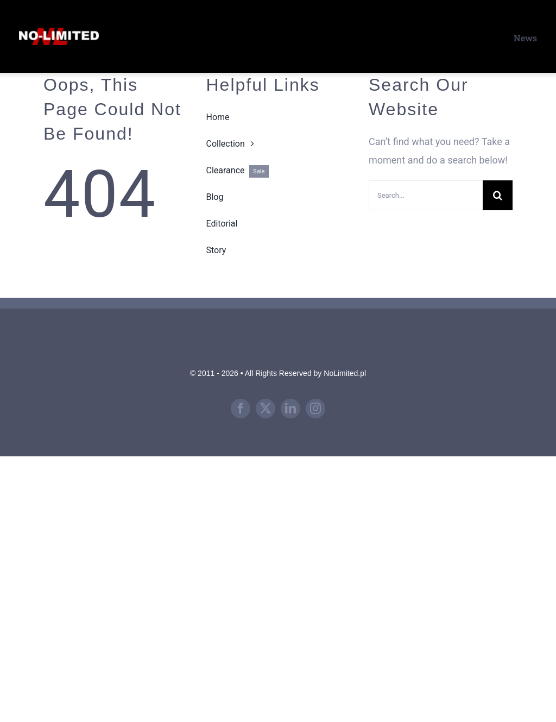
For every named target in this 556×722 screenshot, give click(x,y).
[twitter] (265, 408)
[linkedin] (290, 408)
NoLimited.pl (345, 373)
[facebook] (240, 408)
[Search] (498, 195)
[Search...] (426, 195)
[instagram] (315, 408)
